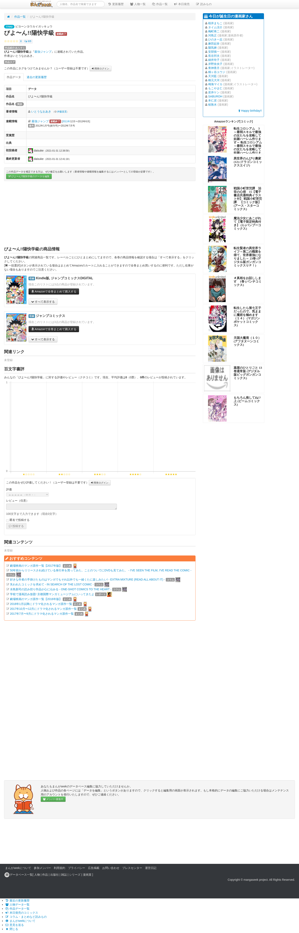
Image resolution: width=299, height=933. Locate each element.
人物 (37, 874)
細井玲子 (214, 59)
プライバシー (76, 868)
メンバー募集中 (53, 799)
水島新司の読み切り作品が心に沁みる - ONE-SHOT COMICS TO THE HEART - (60, 589)
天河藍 (212, 76)
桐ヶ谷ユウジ (216, 72)
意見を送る (14, 924)
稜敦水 (212, 104)
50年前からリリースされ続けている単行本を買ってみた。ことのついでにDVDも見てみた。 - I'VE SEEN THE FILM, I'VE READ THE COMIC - (100, 570)
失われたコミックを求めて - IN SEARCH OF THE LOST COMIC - (52, 584)
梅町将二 (214, 31)
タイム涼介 (215, 27)
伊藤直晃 (62, 111)
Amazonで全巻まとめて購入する (53, 291)
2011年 (66, 121)
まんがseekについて (18, 868)
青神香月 (214, 68)
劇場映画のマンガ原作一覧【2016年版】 (36, 599)
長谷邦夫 (214, 55)
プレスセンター (132, 868)
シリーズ (74, 874)
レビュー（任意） (17, 500)
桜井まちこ (215, 23)
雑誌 (64, 874)
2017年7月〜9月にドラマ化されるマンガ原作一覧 (42, 613)
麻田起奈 (214, 43)
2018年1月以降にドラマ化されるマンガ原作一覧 (41, 604)
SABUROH (215, 96)
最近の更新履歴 (17, 900)
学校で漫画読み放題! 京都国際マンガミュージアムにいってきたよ (52, 594)
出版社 (54, 874)
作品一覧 (160, 4)
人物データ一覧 (17, 904)
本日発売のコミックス (21, 912)
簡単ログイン (100, 68)
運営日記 (150, 868)
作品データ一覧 (17, 908)
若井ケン (214, 92)
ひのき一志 (215, 39)
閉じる (11, 929)
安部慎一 (214, 51)
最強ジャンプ (43, 51)
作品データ (14, 77)
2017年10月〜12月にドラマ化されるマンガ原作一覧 (43, 608)
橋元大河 (214, 80)
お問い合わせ (110, 868)
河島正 (212, 35)
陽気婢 (212, 47)
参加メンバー (42, 868)
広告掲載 (93, 868)
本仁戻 (212, 100)
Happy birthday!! (250, 110)
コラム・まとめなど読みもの (26, 916)
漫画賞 (87, 874)
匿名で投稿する (18, 520)
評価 (9, 489)
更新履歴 (116, 4)
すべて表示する (43, 301)
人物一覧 (138, 4)
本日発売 (182, 4)
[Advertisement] (100, 213)
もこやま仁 (215, 88)
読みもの (204, 4)
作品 (45, 874)
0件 (28, 41)
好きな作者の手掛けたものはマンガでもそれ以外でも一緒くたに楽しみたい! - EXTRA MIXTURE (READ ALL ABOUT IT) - (87, 579)
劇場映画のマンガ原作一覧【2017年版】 (36, 565)
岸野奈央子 (215, 63)
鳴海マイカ (215, 84)
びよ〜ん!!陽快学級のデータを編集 (28, 176)
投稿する (16, 526)
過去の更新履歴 (37, 77)
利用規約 (59, 868)
